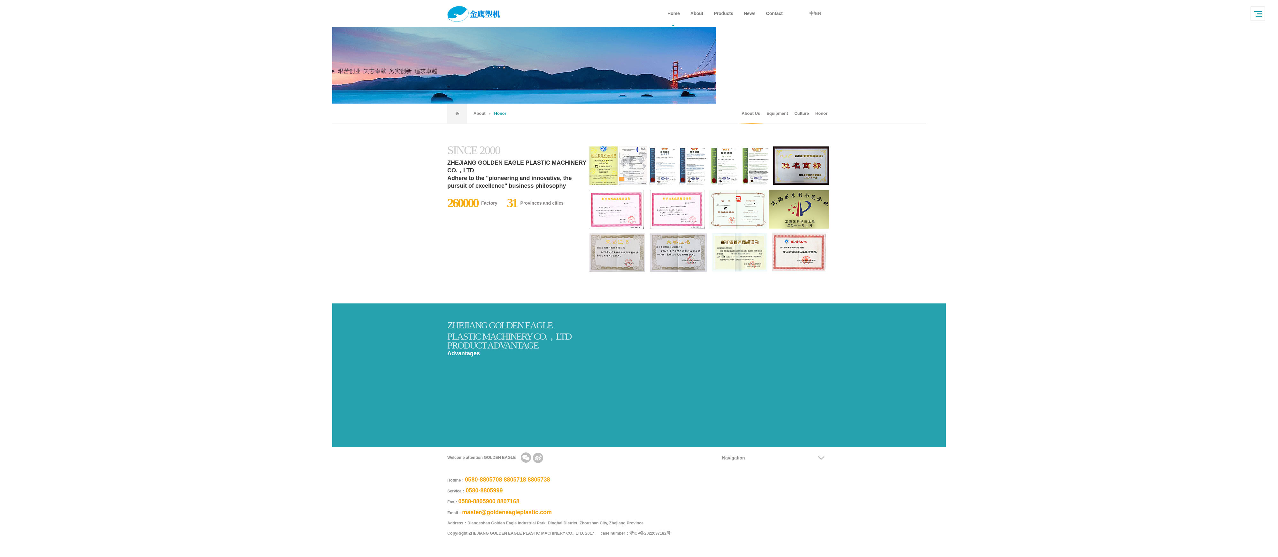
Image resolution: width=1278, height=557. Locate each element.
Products (723, 13)
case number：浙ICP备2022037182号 (639, 533)
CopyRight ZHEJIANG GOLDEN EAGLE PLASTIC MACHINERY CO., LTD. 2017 (520, 533)
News (750, 13)
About (696, 13)
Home (673, 13)
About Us (751, 113)
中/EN (815, 13)
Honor (821, 113)
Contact (774, 13)
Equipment (777, 113)
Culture (801, 113)
